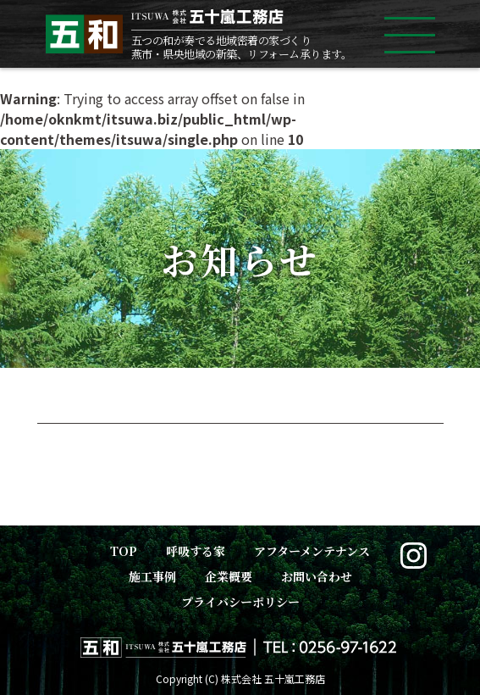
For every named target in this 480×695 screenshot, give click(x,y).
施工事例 (152, 576)
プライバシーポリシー (240, 601)
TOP (123, 550)
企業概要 (228, 576)
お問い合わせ (316, 576)
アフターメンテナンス (312, 550)
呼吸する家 (195, 550)
